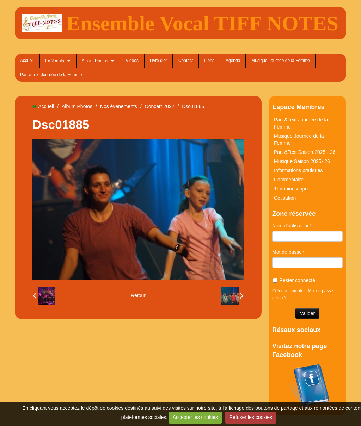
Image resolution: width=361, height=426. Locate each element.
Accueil (27, 60)
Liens (209, 60)
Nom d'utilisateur (290, 225)
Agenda (233, 60)
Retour (138, 295)
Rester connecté (294, 280)
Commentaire (289, 179)
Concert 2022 (160, 106)
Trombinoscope (291, 189)
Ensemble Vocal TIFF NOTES (202, 23)
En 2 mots (54, 60)
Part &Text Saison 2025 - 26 (304, 152)
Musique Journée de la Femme (280, 60)
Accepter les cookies (195, 417)
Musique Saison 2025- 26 (302, 161)
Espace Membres (298, 107)
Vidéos (132, 60)
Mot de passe (287, 252)
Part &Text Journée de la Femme (51, 74)
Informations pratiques (298, 170)
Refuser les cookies (250, 417)
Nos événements (118, 106)
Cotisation (285, 198)
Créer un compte (288, 290)
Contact (185, 60)
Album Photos (95, 60)
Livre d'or (158, 60)
